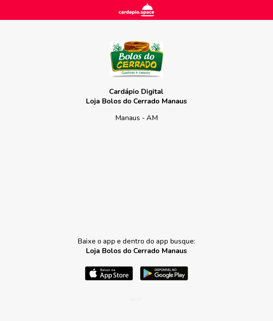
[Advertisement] (136, 179)
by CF (136, 299)
